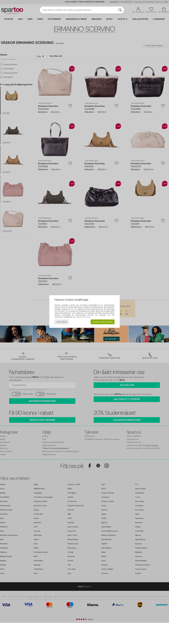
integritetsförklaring (82, 317)
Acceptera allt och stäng (103, 322)
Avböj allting (61, 322)
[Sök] (120, 10)
